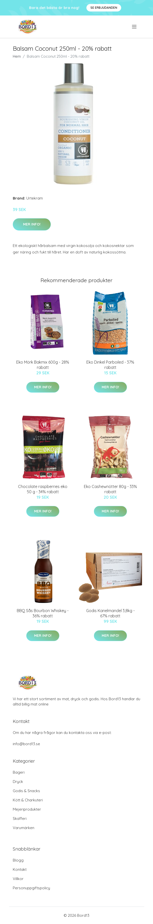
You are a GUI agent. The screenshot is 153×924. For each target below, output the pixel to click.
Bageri (19, 772)
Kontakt (20, 869)
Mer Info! (32, 224)
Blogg (18, 860)
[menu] (134, 26)
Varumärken (23, 827)
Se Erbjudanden (103, 7)
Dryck (18, 781)
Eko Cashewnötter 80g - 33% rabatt (110, 489)
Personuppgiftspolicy (31, 888)
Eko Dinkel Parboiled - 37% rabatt (110, 365)
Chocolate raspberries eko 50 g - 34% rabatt (42, 489)
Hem (17, 56)
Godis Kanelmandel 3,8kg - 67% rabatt (110, 613)
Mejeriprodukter (27, 809)
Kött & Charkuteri (28, 800)
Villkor (18, 878)
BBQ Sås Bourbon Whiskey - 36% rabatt (43, 613)
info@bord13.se (26, 743)
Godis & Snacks (26, 790)
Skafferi (20, 818)
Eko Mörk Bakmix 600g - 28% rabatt (42, 365)
